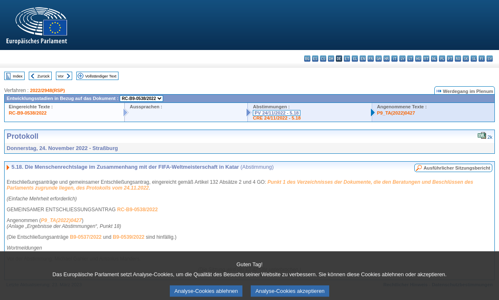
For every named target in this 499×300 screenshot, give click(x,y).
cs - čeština (323, 58)
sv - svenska (489, 58)
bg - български (307, 58)
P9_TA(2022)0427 (396, 112)
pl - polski (442, 58)
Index (18, 76)
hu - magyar (418, 58)
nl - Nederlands (434, 58)
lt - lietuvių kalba (410, 58)
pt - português (450, 58)
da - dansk (331, 58)
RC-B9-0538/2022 (28, 112)
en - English (363, 58)
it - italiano (394, 58)
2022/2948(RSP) (47, 90)
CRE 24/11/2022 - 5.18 (276, 117)
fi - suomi (482, 58)
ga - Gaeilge (379, 58)
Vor (60, 76)
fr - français (371, 58)
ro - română (458, 58)
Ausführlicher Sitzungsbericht (456, 167)
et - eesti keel (347, 58)
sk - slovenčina (466, 58)
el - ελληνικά (355, 58)
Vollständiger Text (100, 76)
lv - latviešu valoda (402, 58)
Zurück (44, 76)
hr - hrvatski (386, 58)
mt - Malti (426, 58)
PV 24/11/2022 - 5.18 (277, 112)
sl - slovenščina (474, 58)
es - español (315, 58)
